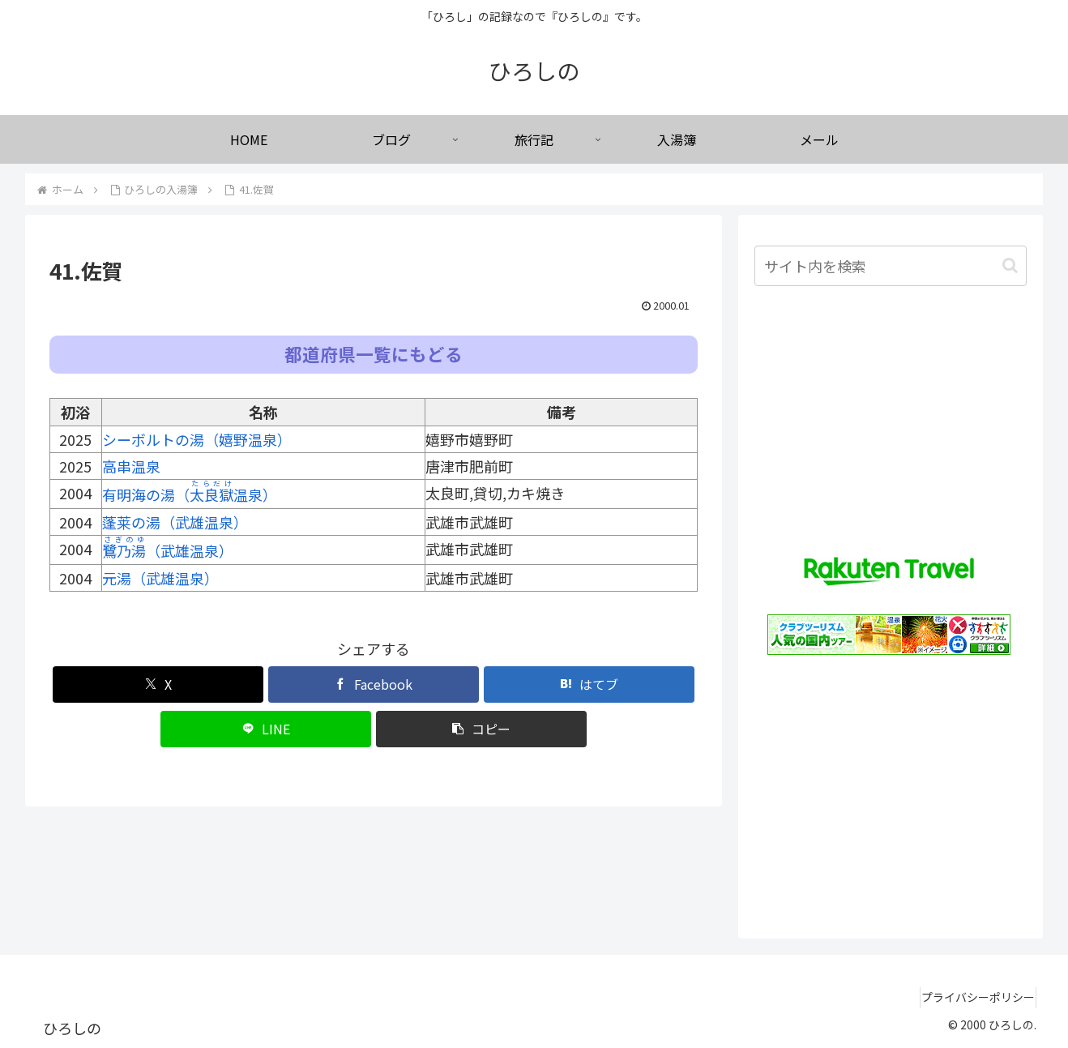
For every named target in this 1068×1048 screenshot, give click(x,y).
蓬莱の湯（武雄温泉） (175, 522)
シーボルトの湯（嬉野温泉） (197, 439)
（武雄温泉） (167, 550)
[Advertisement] (890, 788)
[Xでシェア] (158, 684)
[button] (481, 729)
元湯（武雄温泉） (160, 577)
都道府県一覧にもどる (373, 353)
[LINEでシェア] (265, 729)
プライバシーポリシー (970, 997)
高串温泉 (131, 466)
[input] (890, 266)
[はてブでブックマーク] (589, 684)
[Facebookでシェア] (373, 684)
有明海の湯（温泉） (189, 494)
